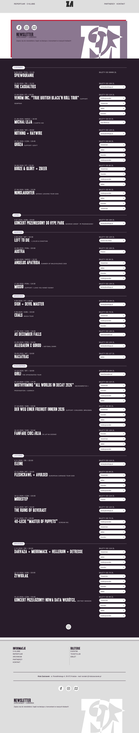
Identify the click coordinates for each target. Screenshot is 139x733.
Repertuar (18, 654)
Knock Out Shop (112, 240)
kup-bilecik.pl (112, 122)
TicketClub (112, 103)
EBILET (73, 657)
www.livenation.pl (112, 334)
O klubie (16, 651)
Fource (112, 252)
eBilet (112, 108)
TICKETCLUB (76, 654)
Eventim (112, 113)
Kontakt (16, 662)
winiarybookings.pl (112, 87)
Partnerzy (17, 659)
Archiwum (17, 657)
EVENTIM (74, 651)
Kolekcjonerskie (112, 98)
